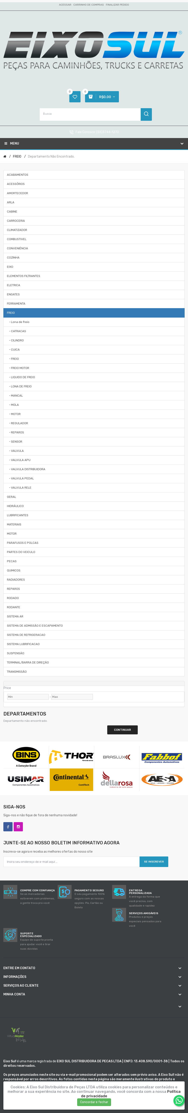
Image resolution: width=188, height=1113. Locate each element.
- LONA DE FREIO (19, 386)
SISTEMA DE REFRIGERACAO (26, 635)
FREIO (17, 156)
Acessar (65, 4)
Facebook (8, 826)
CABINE (12, 211)
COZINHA (13, 257)
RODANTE (13, 607)
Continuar (122, 729)
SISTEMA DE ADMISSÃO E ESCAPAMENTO (35, 625)
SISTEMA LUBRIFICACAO (23, 644)
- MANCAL (15, 395)
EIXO (10, 266)
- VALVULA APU (19, 460)
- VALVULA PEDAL (20, 478)
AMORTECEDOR (17, 193)
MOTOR (12, 533)
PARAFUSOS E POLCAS (22, 542)
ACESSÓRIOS (16, 184)
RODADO (13, 598)
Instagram (18, 826)
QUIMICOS (13, 570)
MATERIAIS (14, 524)
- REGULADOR (17, 423)
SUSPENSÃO (15, 653)
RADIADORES (16, 579)
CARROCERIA (16, 220)
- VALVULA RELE (19, 487)
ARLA (10, 202)
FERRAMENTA (16, 303)
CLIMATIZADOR (17, 230)
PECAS (12, 561)
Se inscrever (154, 861)
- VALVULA (15, 450)
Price (7, 688)
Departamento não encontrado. (51, 156)
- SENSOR (14, 441)
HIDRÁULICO (15, 506)
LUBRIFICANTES (17, 515)
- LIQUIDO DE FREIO (21, 377)
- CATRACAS (16, 331)
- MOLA (13, 404)
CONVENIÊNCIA (17, 248)
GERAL (11, 496)
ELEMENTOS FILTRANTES (23, 276)
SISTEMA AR (15, 616)
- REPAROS (15, 432)
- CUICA (13, 349)
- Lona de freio (18, 322)
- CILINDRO (15, 340)
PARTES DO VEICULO (21, 552)
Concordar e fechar (94, 1102)
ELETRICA (13, 285)
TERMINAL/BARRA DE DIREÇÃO (28, 662)
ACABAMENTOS (17, 174)
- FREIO (13, 358)
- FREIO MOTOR (18, 368)
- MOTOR (14, 414)
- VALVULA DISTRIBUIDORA (26, 469)
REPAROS (13, 589)
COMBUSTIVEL (16, 239)
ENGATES (13, 294)
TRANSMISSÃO (17, 671)
